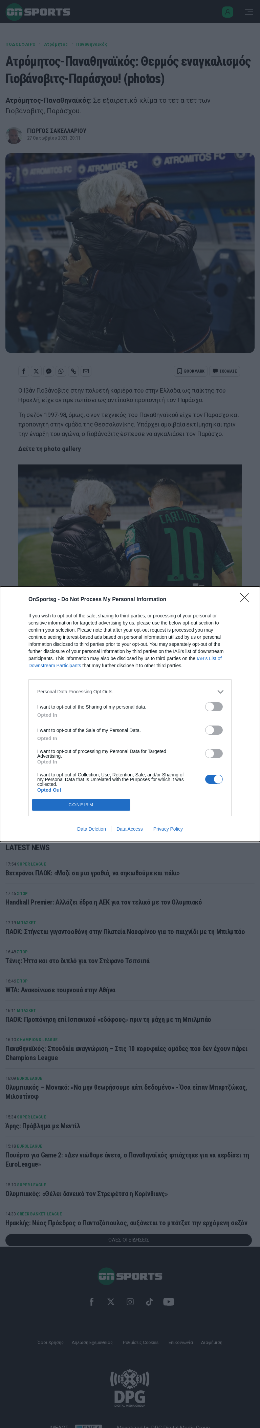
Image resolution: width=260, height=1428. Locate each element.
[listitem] (130, 691)
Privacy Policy (168, 829)
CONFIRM (81, 804)
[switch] (214, 706)
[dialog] (130, 714)
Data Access (129, 829)
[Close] (246, 599)
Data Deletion (91, 829)
